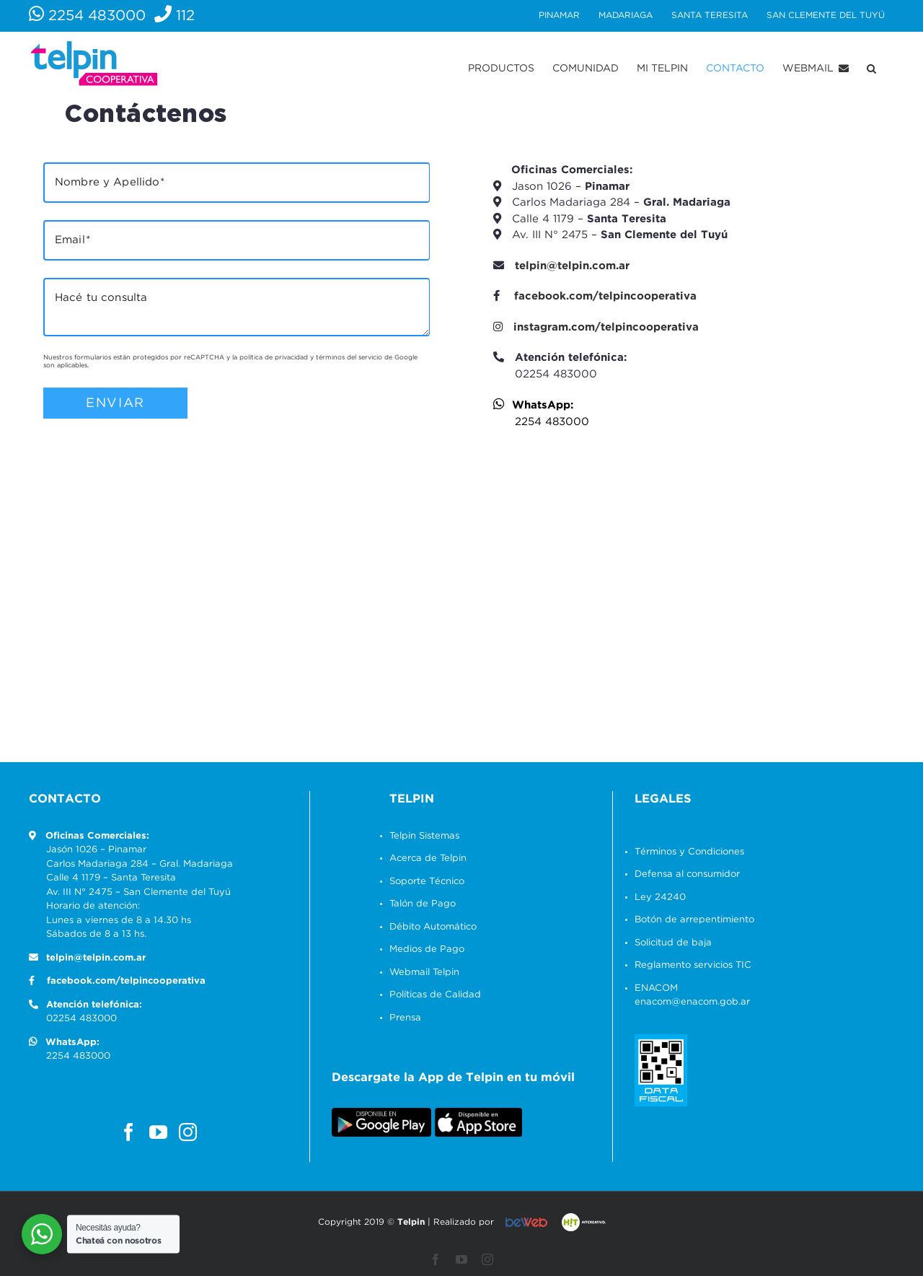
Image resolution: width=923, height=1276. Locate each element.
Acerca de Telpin (424, 858)
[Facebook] (125, 1132)
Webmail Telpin (421, 972)
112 (173, 15)
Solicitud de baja (669, 943)
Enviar (112, 402)
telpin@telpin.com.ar (569, 266)
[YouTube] (155, 1132)
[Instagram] (184, 1132)
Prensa (402, 1018)
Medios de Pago (423, 949)
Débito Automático (429, 927)
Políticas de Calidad (431, 995)
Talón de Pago (419, 904)
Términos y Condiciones (686, 852)
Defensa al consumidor (683, 874)
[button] (868, 68)
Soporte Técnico (423, 882)
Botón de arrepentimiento (691, 920)
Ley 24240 (656, 897)
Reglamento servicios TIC (689, 965)
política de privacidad (271, 357)
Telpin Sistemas (421, 836)
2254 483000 (86, 15)
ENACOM (652, 988)
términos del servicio (346, 357)
